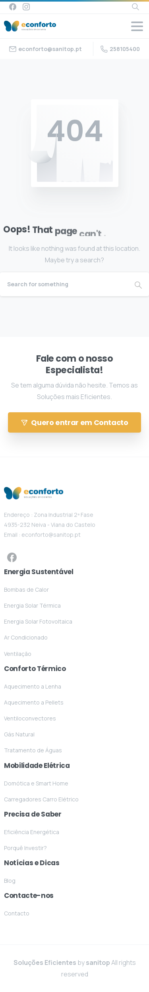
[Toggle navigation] (137, 26)
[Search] (64, 284)
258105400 (120, 49)
